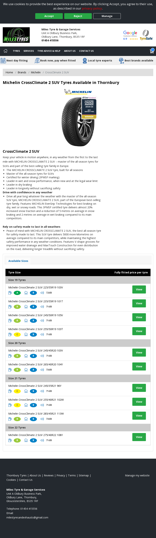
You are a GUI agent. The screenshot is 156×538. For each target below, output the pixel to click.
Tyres (16, 50)
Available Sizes (18, 261)
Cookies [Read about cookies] (11, 479)
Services (28, 50)
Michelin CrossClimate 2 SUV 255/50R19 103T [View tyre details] (35, 329)
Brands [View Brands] (22, 72)
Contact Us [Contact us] (86, 50)
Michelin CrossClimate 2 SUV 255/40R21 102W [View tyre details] (36, 399)
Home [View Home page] (9, 72)
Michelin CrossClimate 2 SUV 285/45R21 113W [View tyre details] (36, 413)
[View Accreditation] (146, 34)
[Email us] (27, 517)
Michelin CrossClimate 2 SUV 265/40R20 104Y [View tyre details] (35, 364)
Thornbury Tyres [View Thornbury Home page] (16, 475)
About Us (69, 50)
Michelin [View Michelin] (36, 72)
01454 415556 (49, 40)
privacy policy (92, 8)
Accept (49, 16)
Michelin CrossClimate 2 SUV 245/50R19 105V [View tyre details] (35, 315)
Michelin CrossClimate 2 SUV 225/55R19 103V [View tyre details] (35, 287)
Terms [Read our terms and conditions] (72, 475)
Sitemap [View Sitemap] (84, 475)
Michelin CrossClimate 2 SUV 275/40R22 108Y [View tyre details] (35, 435)
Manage (107, 16)
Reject (78, 16)
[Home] (5, 51)
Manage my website (137, 475)
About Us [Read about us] (35, 475)
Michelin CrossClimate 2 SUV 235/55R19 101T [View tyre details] (35, 301)
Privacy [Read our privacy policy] (61, 475)
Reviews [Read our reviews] (49, 475)
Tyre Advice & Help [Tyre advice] (48, 50)
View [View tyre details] (139, 289)
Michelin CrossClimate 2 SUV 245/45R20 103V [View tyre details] (35, 350)
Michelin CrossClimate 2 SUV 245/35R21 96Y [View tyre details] (34, 385)
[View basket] (152, 51)
